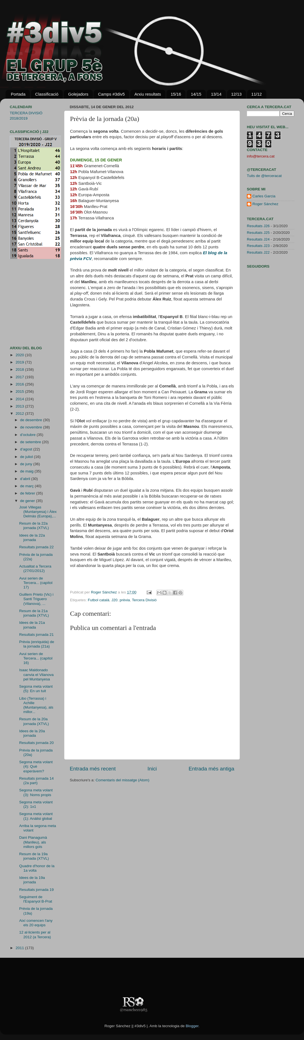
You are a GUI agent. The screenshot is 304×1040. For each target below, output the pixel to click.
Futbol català (98, 600)
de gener (28, 501)
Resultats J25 (258, 233)
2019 (20, 362)
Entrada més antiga (211, 769)
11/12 (256, 94)
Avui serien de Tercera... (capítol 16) (35, 658)
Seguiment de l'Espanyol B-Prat (35, 899)
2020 (20, 355)
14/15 (196, 94)
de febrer (28, 493)
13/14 (216, 94)
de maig (27, 471)
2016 (20, 384)
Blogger (192, 1026)
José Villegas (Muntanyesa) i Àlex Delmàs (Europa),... (38, 511)
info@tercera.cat (260, 156)
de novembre (31, 427)
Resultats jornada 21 (36, 634)
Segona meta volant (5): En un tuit (36, 688)
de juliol (27, 457)
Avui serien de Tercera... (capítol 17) (35, 582)
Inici (152, 769)
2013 (20, 406)
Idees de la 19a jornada (32, 880)
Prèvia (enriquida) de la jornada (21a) (36, 644)
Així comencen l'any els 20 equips (36, 922)
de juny (26, 464)
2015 (20, 391)
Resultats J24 (258, 239)
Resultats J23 (258, 246)
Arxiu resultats (147, 94)
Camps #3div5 (111, 94)
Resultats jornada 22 (36, 547)
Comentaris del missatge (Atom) (122, 780)
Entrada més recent (93, 769)
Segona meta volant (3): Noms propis (36, 792)
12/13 (236, 94)
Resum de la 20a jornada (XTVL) (34, 721)
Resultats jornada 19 (36, 890)
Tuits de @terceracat (264, 176)
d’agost (26, 449)
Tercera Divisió (144, 600)
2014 (20, 399)
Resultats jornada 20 (36, 743)
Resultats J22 (258, 252)
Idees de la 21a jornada (32, 624)
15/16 (176, 94)
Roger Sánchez (104, 592)
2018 (20, 369)
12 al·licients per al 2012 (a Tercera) (35, 934)
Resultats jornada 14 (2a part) (36, 780)
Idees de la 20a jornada (32, 733)
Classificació (46, 94)
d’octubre (28, 435)
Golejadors (78, 94)
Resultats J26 (258, 226)
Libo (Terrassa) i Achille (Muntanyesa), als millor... (36, 705)
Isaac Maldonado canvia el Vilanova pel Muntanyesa (36, 674)
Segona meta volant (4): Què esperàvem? (36, 766)
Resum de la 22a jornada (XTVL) (34, 525)
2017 (20, 377)
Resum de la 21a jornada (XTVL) (34, 613)
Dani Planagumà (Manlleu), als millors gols (33, 842)
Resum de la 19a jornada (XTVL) (34, 856)
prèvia (125, 600)
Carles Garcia (264, 196)
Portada (18, 94)
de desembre (31, 420)
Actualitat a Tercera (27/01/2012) (35, 568)
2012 (20, 413)
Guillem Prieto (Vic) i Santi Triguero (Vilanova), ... (36, 598)
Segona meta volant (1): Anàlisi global (36, 816)
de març (27, 486)
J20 (115, 600)
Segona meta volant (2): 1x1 (36, 804)
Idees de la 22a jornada (32, 537)
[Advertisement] (26, 302)
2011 (20, 948)
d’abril (25, 479)
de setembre (31, 442)
